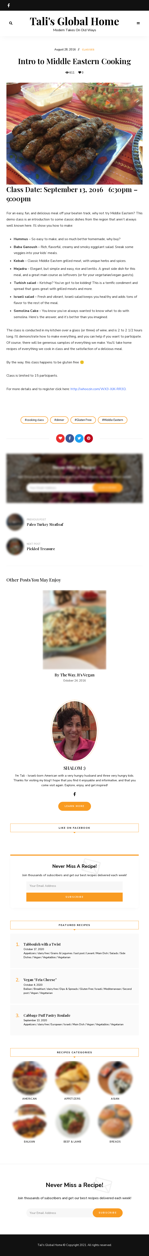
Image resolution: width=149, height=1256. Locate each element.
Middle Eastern (113, 420)
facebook (8, 5)
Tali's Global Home (74, 21)
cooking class (35, 420)
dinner (60, 420)
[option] (74, 636)
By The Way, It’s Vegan (74, 674)
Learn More (75, 806)
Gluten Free (84, 420)
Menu (138, 23)
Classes (88, 49)
